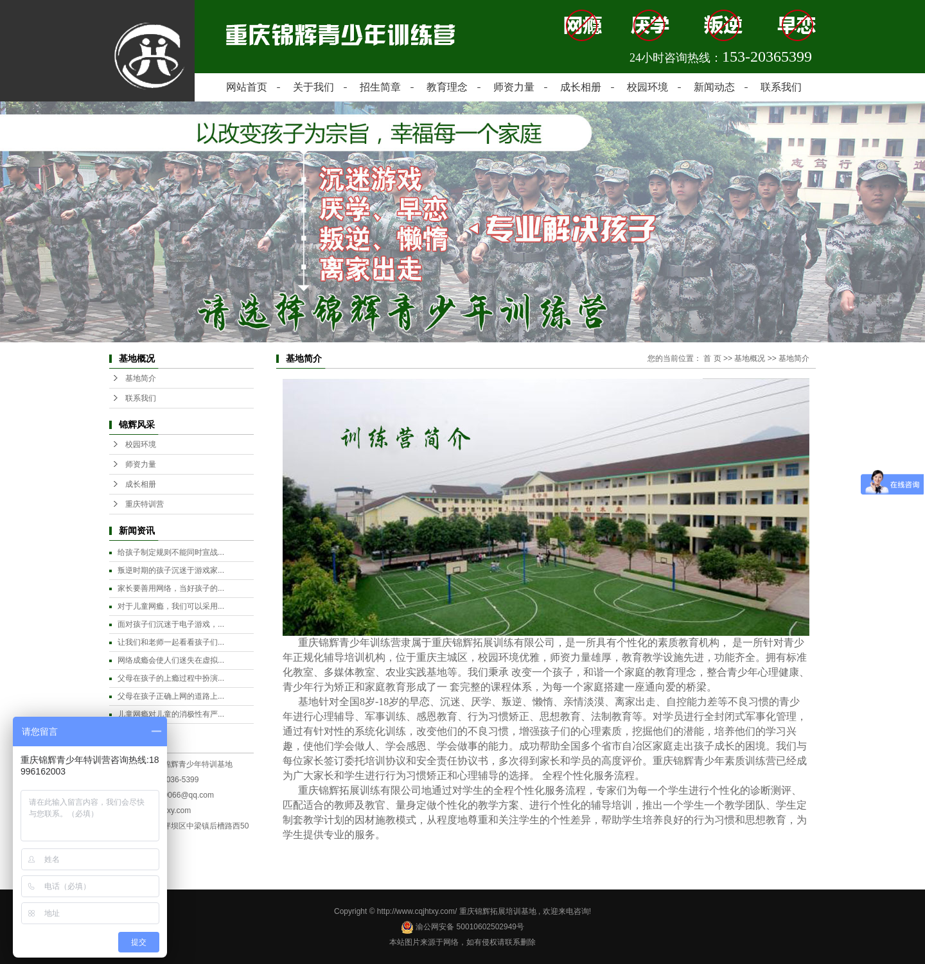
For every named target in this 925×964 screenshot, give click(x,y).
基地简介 (140, 378)
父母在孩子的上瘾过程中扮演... (171, 678)
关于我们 (313, 87)
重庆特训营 (144, 504)
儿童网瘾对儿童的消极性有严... (171, 714)
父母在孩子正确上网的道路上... (171, 696)
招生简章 (380, 87)
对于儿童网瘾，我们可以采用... (171, 606)
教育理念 (447, 87)
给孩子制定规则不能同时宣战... (171, 552)
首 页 (712, 358)
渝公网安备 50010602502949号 (462, 926)
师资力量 (513, 87)
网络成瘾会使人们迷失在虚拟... (171, 660)
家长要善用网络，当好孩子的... (171, 588)
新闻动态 (714, 87)
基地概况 (749, 358)
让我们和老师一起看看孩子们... (171, 642)
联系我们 (781, 87)
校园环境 (647, 87)
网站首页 (246, 87)
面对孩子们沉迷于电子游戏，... (171, 624)
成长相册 (580, 87)
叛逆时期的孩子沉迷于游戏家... (171, 570)
